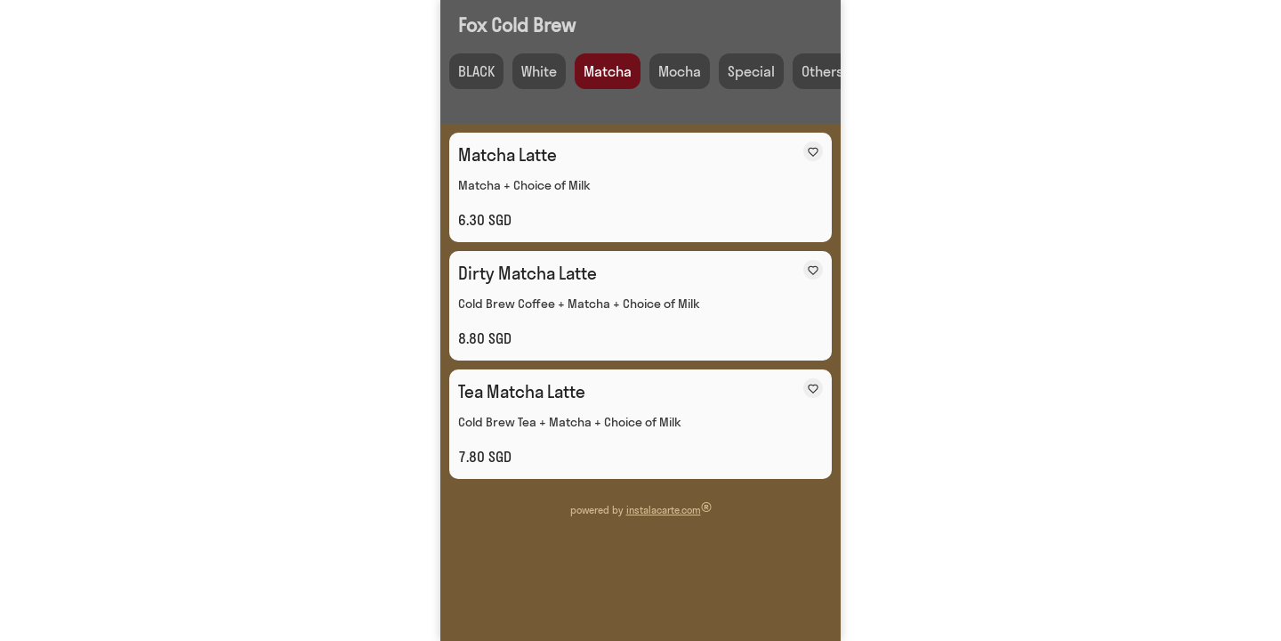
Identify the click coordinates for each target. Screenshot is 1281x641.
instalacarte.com (663, 510)
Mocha (679, 71)
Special (751, 71)
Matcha (608, 71)
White (539, 71)
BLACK (476, 71)
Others (822, 71)
